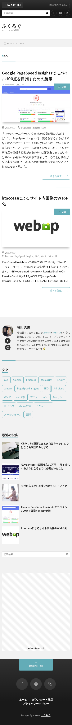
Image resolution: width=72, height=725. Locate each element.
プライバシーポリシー (36, 703)
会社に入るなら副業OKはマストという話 (44, 485)
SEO (44, 127)
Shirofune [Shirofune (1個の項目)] (58, 388)
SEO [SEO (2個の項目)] (46, 388)
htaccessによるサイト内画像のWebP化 (44, 528)
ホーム (23, 699)
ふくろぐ (11, 25)
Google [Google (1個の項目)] (17, 379)
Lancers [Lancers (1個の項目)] (8, 388)
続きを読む (56, 176)
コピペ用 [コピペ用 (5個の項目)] (9, 405)
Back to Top (36, 665)
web (64, 86)
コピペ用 (52, 256)
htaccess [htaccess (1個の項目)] (31, 379)
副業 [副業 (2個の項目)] (28, 414)
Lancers (47, 332)
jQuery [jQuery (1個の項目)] (61, 379)
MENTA (57, 332)
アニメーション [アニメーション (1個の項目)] (39, 397)
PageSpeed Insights (30, 127)
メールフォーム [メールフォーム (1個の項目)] (12, 414)
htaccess (9, 256)
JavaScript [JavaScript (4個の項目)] (46, 379)
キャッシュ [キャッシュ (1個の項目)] (58, 397)
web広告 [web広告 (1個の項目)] (20, 397)
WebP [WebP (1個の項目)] (7, 397)
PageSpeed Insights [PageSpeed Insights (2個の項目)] (28, 388)
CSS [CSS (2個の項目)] (6, 379)
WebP (43, 256)
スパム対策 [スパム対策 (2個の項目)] (25, 405)
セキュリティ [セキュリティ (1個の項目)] (43, 405)
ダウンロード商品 (42, 699)
